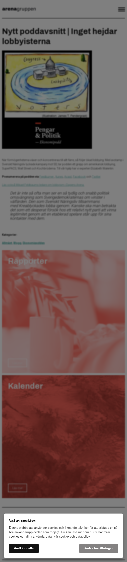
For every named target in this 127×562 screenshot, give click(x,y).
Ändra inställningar (98, 548)
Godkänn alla (24, 548)
